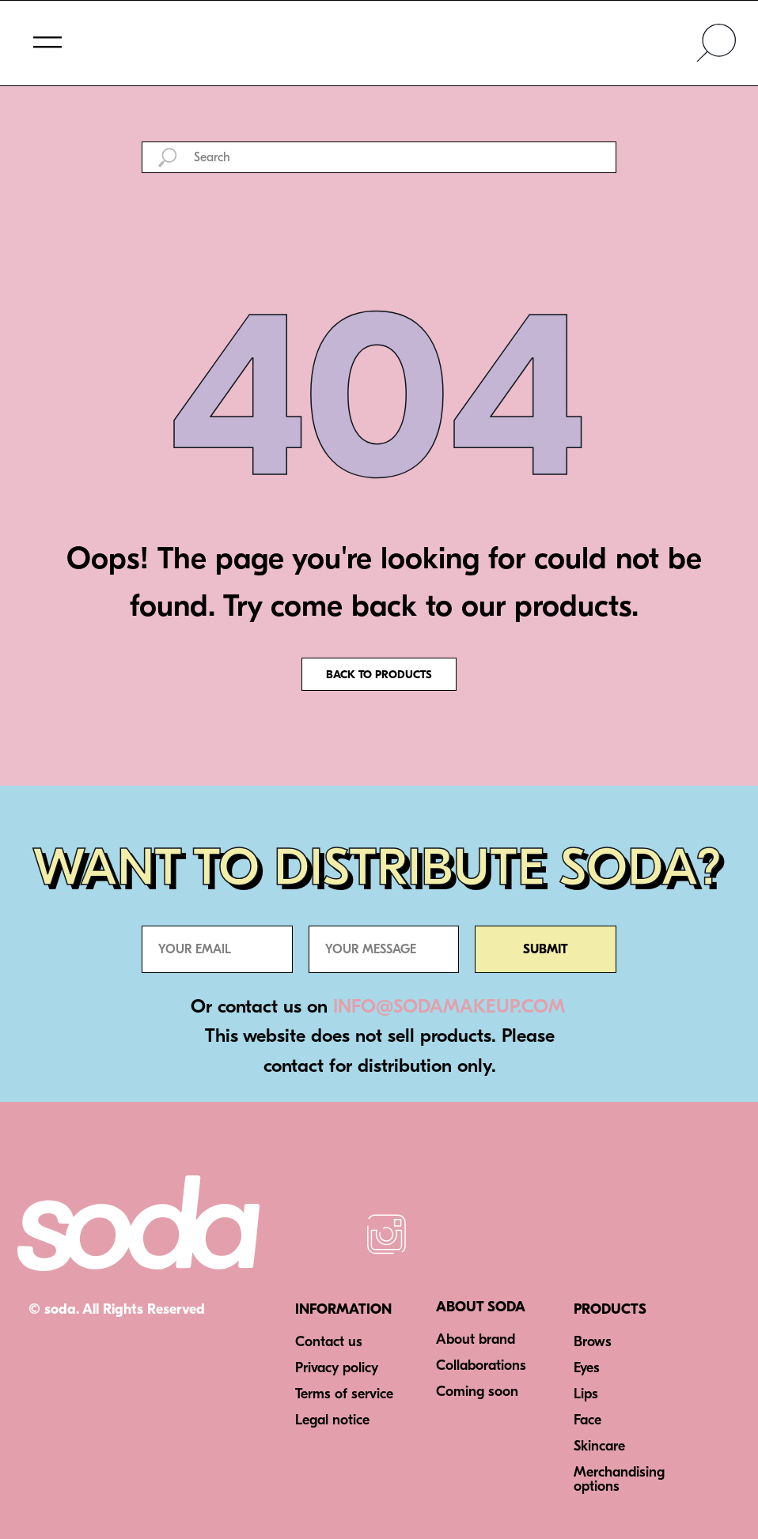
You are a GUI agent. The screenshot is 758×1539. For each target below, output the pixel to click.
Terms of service (344, 1394)
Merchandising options (619, 1479)
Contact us (328, 1341)
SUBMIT (545, 949)
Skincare (599, 1446)
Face (587, 1420)
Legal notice (332, 1420)
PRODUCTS (610, 1309)
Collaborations (481, 1365)
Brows (593, 1341)
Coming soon (477, 1391)
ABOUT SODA (480, 1307)
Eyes (587, 1368)
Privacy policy (336, 1368)
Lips (586, 1394)
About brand (475, 1339)
